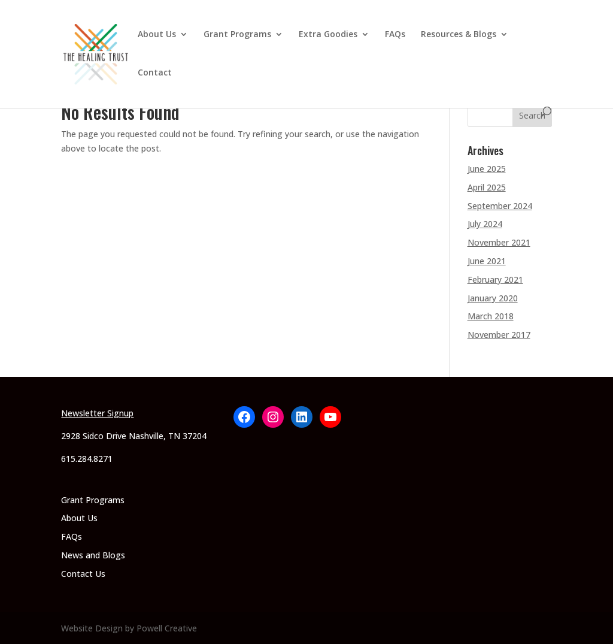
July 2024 (485, 223)
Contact (155, 73)
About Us (157, 35)
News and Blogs (93, 555)
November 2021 (499, 242)
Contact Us (83, 573)
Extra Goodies (328, 35)
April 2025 (487, 187)
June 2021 (487, 261)
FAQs (395, 35)
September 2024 (500, 205)
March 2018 (491, 316)
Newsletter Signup (97, 413)
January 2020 (493, 298)
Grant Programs (237, 35)
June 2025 (487, 168)
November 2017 (499, 334)
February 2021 (495, 279)
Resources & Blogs (458, 35)
